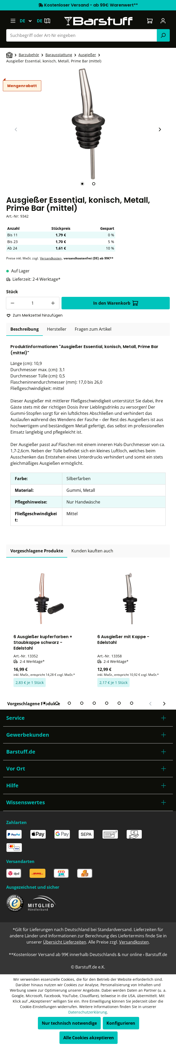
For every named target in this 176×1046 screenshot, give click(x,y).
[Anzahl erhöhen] (53, 303)
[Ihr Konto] (163, 21)
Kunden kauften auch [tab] (92, 551)
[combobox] (81, 35)
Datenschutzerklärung (87, 1012)
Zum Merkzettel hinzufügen (34, 315)
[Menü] (12, 21)
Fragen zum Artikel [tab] (93, 329)
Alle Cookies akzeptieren (88, 1038)
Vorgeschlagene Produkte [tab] (36, 551)
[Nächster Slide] (159, 129)
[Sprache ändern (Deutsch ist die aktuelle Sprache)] (28, 21)
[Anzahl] (32, 303)
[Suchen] (163, 35)
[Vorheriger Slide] (16, 129)
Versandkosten (51, 258)
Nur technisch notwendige (69, 1023)
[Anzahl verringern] (12, 303)
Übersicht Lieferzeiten (64, 942)
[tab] (82, 183)
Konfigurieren (120, 1023)
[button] (88, 718)
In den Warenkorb (115, 303)
